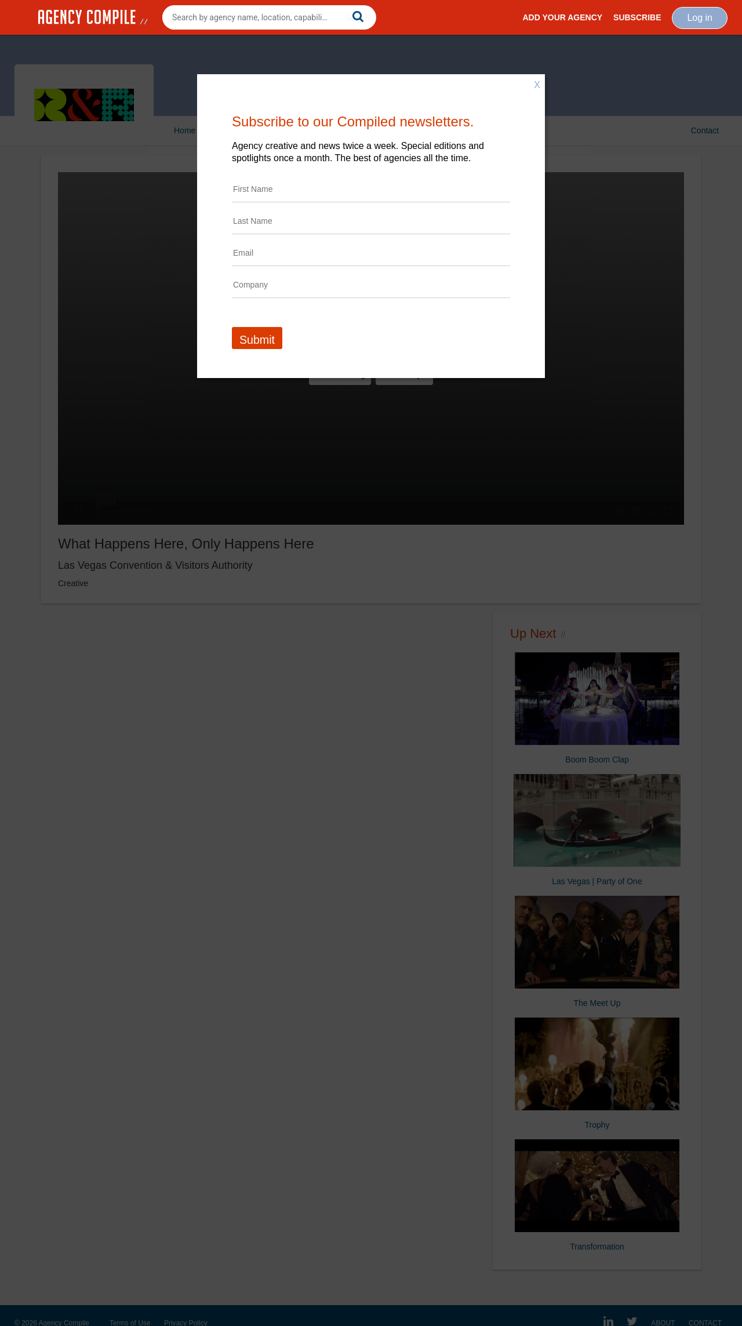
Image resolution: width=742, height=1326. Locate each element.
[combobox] (269, 17)
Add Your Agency (562, 17)
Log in (699, 18)
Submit (257, 339)
